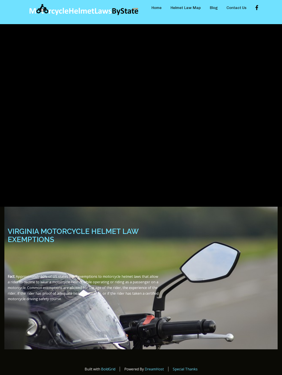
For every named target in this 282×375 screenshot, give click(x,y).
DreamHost (154, 369)
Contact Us (236, 7)
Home (156, 7)
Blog (214, 7)
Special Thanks (185, 369)
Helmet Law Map (185, 7)
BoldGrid (108, 369)
